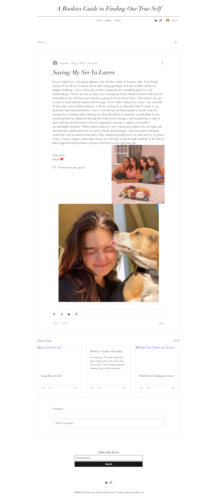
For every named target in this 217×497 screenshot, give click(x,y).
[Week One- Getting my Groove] (157, 358)
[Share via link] (76, 314)
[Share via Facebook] (54, 314)
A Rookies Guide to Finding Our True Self (110, 8)
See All (176, 340)
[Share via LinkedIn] (68, 314)
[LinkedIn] (155, 20)
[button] (175, 42)
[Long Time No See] (59, 358)
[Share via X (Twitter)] (61, 314)
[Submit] (109, 464)
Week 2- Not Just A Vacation (106, 351)
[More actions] (163, 63)
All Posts (41, 42)
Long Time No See (51, 375)
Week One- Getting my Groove (156, 375)
